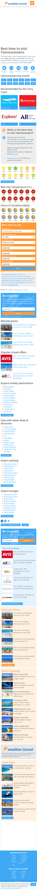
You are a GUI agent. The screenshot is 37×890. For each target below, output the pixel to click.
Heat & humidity (7, 261)
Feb (9, 80)
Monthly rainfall (7, 251)
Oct (21, 84)
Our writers (24, 857)
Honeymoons (8, 404)
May (27, 80)
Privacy (14, 858)
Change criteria (7, 182)
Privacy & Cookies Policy (7, 888)
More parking (7, 486)
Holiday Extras (8, 445)
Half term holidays (10, 393)
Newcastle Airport (10, 482)
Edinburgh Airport (10, 475)
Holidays (14, 871)
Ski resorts (7, 411)
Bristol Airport (9, 468)
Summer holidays (10, 398)
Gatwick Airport (9, 477)
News (13, 865)
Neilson (6, 440)
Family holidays (9, 391)
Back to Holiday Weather (10, 525)
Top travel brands (10, 429)
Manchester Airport (10, 464)
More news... (7, 818)
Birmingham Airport (11, 473)
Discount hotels (9, 434)
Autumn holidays (9, 400)
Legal (13, 860)
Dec (33, 84)
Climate (14, 878)
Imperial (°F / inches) (21, 290)
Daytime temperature (9, 234)
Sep (15, 84)
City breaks (7, 389)
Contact (14, 857)
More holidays (7, 415)
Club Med (7, 451)
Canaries (23, 871)
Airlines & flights (9, 431)
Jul (4, 84)
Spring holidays (9, 396)
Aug (9, 84)
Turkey (23, 876)
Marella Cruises (9, 442)
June (8, 141)
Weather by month (4, 71)
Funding (23, 860)
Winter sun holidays (10, 402)
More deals (6, 455)
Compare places (9, 409)
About (13, 855)
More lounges (7, 516)
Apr (21, 80)
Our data (23, 855)
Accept (33, 884)
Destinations (18, 71)
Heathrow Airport (10, 506)
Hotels (14, 875)
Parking (14, 876)
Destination (6, 229)
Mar (15, 80)
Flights (14, 873)
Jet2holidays (8, 438)
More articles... (8, 665)
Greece (23, 873)
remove (14, 150)
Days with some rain (9, 256)
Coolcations (8, 407)
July (12, 141)
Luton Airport (8, 471)
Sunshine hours (7, 240)
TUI (5, 436)
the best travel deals (16, 753)
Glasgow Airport (9, 480)
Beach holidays (9, 387)
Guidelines (24, 858)
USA (22, 878)
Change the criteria (13, 158)
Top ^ (25, 525)
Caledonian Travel (10, 449)
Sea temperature (7, 245)
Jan (4, 80)
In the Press (22, 862)
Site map (14, 862)
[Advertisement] (18, 26)
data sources (13, 285)
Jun (33, 80)
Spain (22, 875)
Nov (27, 84)
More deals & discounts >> (12, 604)
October (20, 141)
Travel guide (25, 71)
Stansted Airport (9, 466)
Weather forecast (11, 71)
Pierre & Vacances (10, 447)
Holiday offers (8, 427)
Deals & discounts (32, 71)
